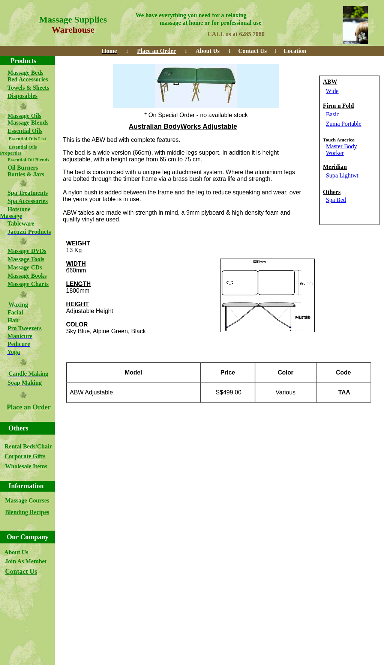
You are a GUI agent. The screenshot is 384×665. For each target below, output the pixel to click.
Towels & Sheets (28, 87)
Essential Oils (25, 131)
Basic (332, 114)
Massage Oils (24, 116)
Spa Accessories (28, 201)
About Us (16, 552)
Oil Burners (23, 167)
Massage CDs (25, 267)
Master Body (341, 146)
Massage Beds (26, 72)
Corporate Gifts (24, 456)
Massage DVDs (27, 251)
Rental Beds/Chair (28, 446)
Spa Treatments (28, 193)
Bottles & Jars (26, 174)
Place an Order (29, 407)
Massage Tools (26, 259)
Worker (335, 153)
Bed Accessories (28, 79)
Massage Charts (28, 284)
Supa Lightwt (342, 175)
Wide (332, 91)
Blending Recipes (27, 512)
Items (40, 466)
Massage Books (27, 275)
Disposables (23, 96)
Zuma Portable (344, 123)
